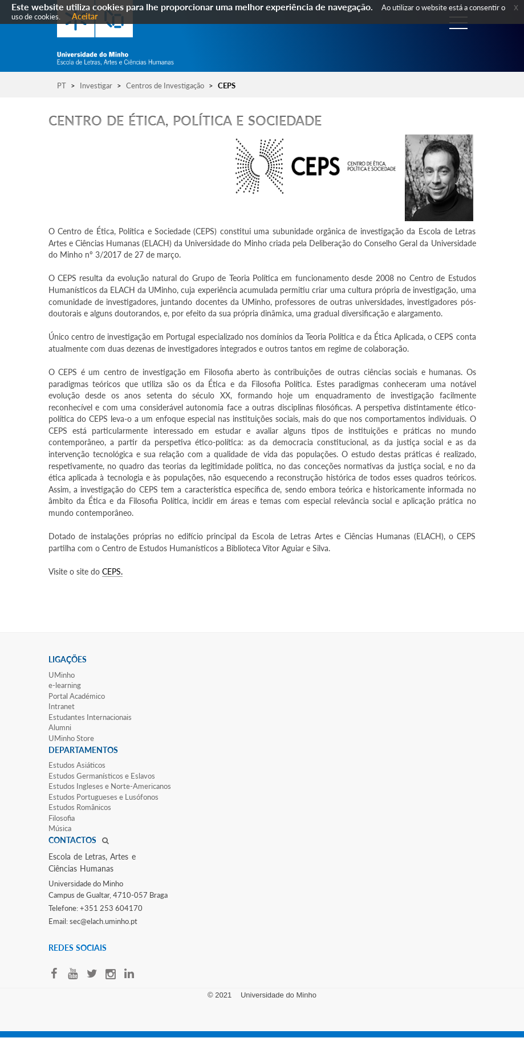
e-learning (64, 685)
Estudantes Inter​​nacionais (90, 717)
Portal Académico (76, 696)
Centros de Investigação (165, 85)
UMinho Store (71, 738)
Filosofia (61, 818)
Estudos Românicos (79, 807)
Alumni (59, 727)
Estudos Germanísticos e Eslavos (101, 775)
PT (61, 85)
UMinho (61, 674)
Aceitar (85, 16)
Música (59, 828)
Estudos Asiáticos (76, 765)
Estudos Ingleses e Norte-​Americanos (109, 786)
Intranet (61, 706)
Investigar (96, 85)
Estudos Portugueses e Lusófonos (103, 796)
